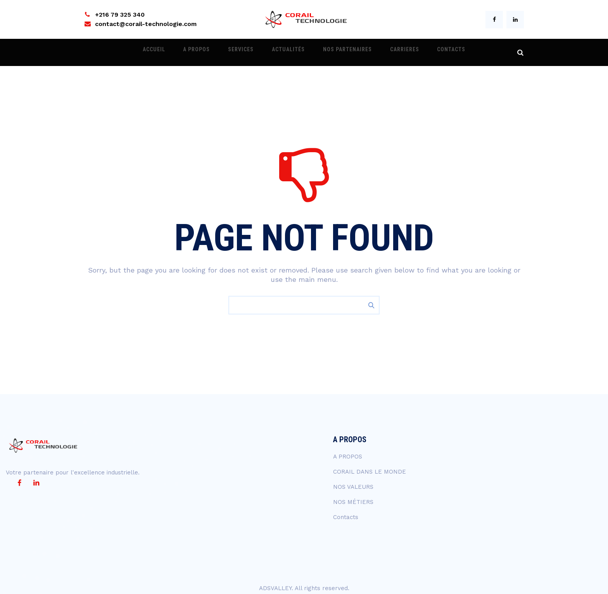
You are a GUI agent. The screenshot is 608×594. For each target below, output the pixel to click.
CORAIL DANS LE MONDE (369, 471)
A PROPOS (210, 52)
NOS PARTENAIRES (340, 52)
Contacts (430, 52)
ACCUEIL (174, 52)
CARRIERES (390, 52)
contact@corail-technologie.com (146, 24)
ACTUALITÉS (288, 52)
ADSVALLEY (275, 588)
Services (248, 52)
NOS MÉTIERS (353, 501)
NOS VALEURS (353, 486)
